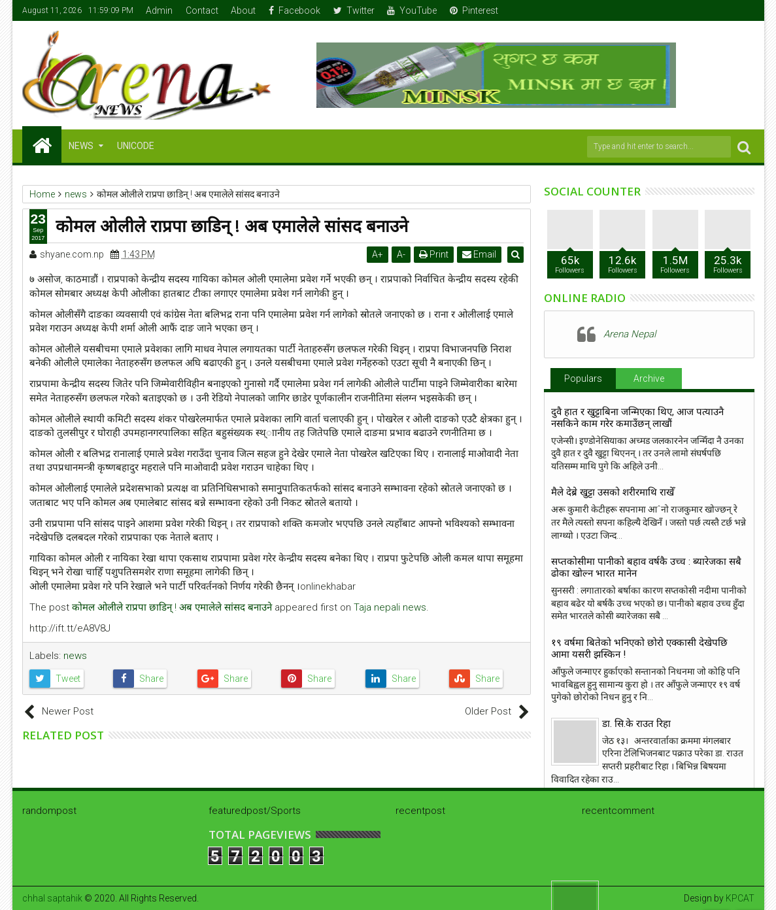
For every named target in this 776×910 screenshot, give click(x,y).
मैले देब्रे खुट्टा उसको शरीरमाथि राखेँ (612, 492)
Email (481, 254)
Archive (648, 378)
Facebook (294, 10)
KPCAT (740, 898)
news (75, 656)
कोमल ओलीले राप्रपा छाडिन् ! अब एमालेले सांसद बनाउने (172, 607)
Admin (159, 10)
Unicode (135, 146)
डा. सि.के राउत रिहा (636, 724)
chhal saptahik (52, 898)
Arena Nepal (629, 334)
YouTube (412, 10)
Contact (202, 10)
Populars (583, 378)
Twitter (354, 10)
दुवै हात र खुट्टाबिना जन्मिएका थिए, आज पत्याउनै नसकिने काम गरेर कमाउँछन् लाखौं (637, 418)
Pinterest (474, 10)
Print (435, 254)
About (243, 10)
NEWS (81, 146)
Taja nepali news (390, 607)
